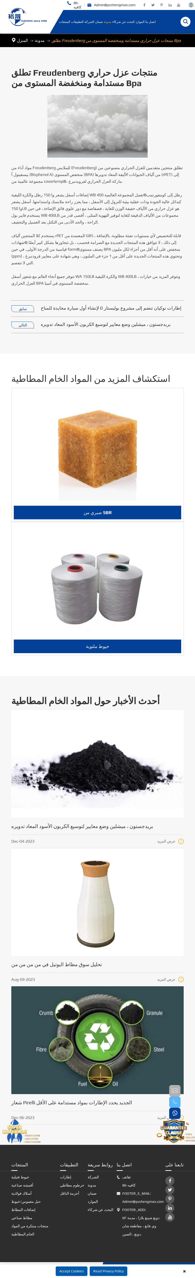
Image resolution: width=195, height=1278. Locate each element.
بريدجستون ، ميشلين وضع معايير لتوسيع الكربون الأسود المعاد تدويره (106, 324)
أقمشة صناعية (22, 1185)
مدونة (107, 22)
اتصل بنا (150, 22)
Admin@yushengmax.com (111, 5)
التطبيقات (77, 22)
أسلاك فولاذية (21, 1193)
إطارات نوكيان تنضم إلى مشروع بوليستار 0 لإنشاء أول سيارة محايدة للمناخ (111, 307)
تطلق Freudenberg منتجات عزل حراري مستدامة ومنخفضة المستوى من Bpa (116, 40)
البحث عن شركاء (123, 22)
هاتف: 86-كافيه (126, 1181)
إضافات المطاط (23, 1210)
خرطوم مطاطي (72, 1185)
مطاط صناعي (21, 1218)
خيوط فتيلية (20, 1177)
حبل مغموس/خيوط (26, 1201)
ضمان (99, 22)
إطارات (65, 1177)
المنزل (22, 40)
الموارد (139, 22)
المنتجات (64, 22)
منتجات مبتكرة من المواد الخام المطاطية (29, 1230)
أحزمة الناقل (69, 1193)
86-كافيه (74, 5)
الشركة (89, 22)
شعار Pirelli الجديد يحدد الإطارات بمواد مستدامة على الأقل (71, 1102)
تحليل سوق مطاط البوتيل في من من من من (56, 964)
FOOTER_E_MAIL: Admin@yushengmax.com (139, 1197)
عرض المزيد (170, 841)
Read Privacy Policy (108, 1271)
